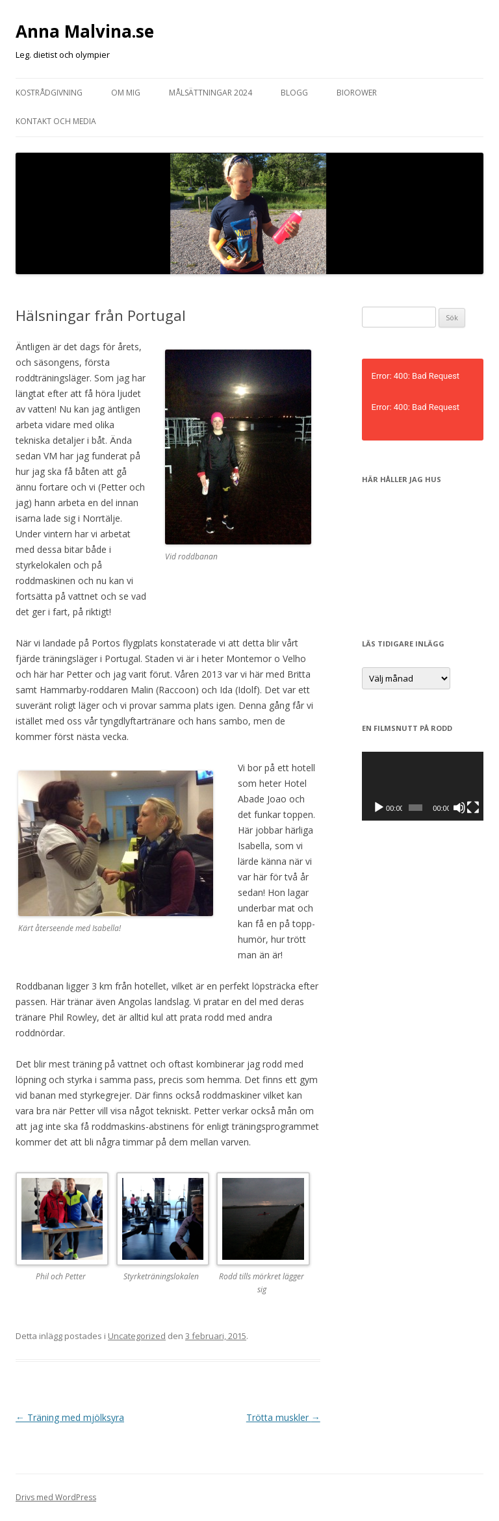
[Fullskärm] (473, 807)
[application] (423, 786)
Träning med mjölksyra (70, 1417)
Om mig (125, 92)
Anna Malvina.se (85, 31)
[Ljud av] (459, 807)
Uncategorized (137, 1336)
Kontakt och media (56, 121)
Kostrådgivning (49, 92)
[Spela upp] (378, 807)
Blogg (294, 92)
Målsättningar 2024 (210, 92)
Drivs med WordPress (56, 1497)
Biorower (357, 92)
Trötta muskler (283, 1417)
